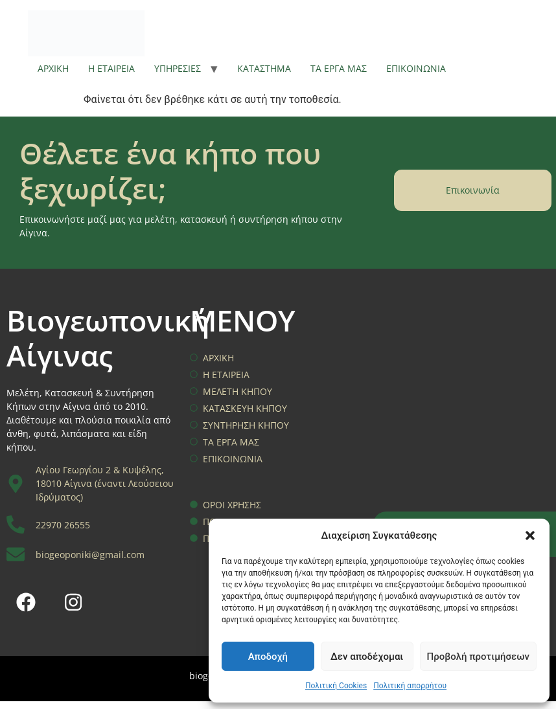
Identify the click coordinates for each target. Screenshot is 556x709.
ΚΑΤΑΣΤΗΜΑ (264, 68)
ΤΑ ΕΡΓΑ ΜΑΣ (338, 68)
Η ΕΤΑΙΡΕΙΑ (111, 68)
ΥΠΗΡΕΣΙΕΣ (177, 68)
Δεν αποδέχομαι (366, 656)
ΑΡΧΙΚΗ (53, 68)
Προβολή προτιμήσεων (478, 656)
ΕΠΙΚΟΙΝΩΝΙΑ (416, 68)
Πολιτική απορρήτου (409, 685)
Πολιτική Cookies (336, 685)
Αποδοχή (268, 656)
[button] (530, 535)
